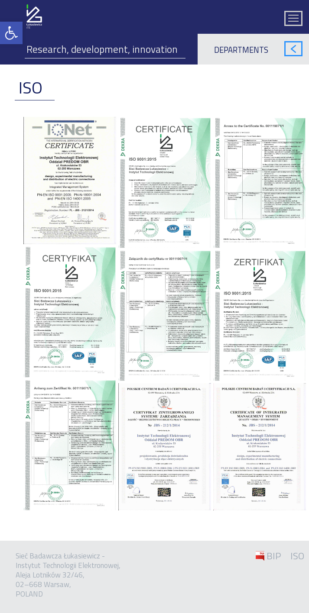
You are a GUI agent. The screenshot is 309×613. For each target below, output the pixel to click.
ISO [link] (297, 555)
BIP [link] (274, 555)
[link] (11, 33)
